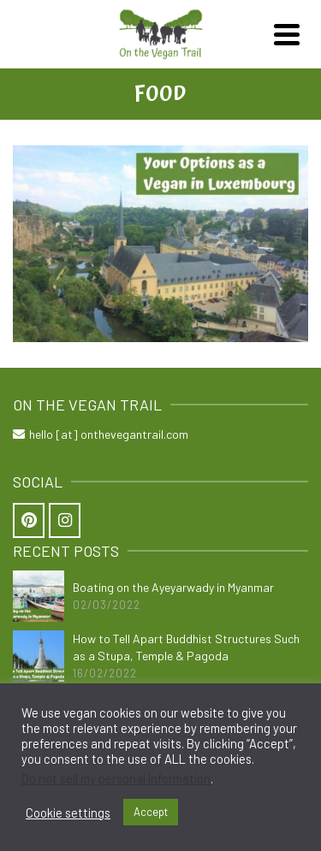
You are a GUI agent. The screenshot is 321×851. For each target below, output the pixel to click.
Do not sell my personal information (116, 778)
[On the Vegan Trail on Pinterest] (29, 520)
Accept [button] (151, 811)
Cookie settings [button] (68, 812)
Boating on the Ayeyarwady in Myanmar (173, 587)
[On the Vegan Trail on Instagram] (64, 520)
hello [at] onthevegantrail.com (100, 434)
